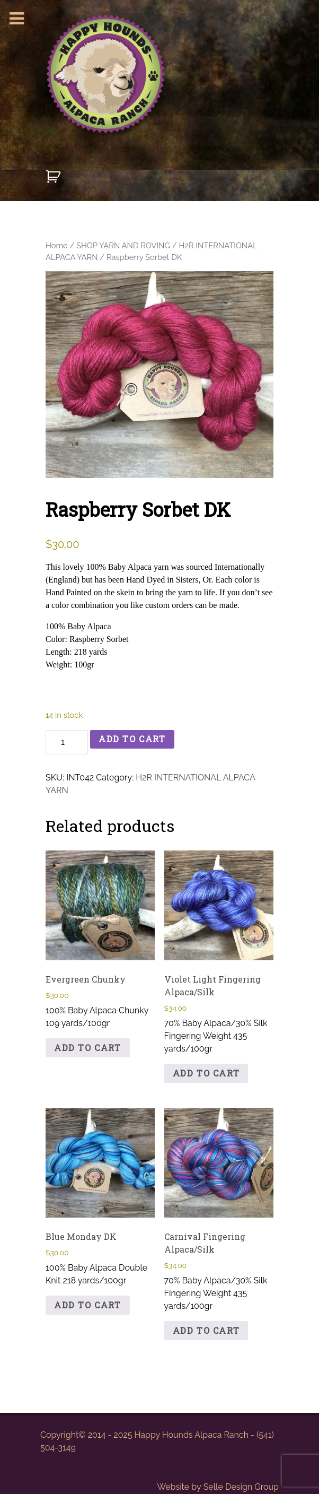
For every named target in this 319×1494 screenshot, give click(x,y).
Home (57, 245)
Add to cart (132, 738)
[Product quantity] (67, 742)
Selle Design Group (241, 1487)
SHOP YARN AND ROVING (123, 245)
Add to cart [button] (87, 1047)
